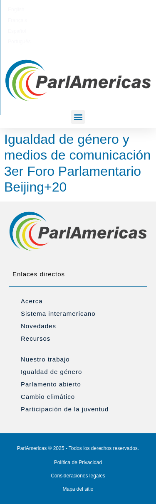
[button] (78, 117)
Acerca (32, 301)
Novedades (38, 325)
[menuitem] (35, 10)
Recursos (35, 338)
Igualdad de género (51, 371)
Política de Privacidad (78, 462)
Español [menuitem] (88, 9)
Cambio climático (48, 396)
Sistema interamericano (58, 313)
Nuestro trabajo (45, 359)
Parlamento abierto (51, 384)
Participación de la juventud (65, 409)
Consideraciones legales (78, 476)
